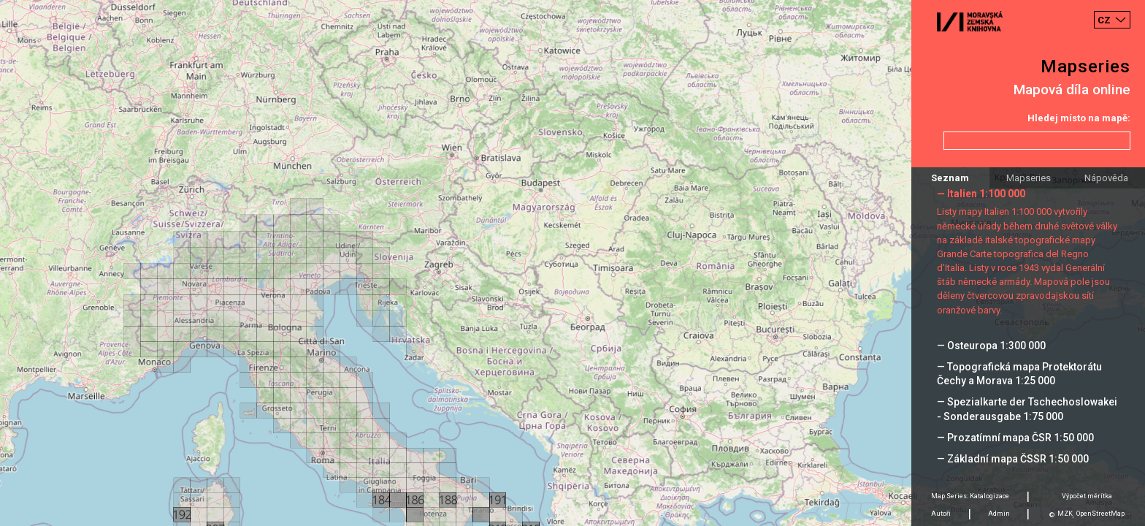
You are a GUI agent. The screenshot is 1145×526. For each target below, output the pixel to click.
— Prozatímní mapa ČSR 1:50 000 (1015, 437)
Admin (999, 513)
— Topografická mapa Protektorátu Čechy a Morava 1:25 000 (1019, 373)
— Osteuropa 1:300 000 (991, 345)
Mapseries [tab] (1028, 177)
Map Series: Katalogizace (970, 496)
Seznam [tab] (950, 177)
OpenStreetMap (1100, 513)
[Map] (572, 263)
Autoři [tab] (941, 513)
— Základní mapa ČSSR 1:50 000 (1013, 459)
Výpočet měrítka (1087, 496)
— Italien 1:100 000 (981, 193)
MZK (1065, 513)
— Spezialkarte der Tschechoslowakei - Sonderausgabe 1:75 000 (1027, 409)
